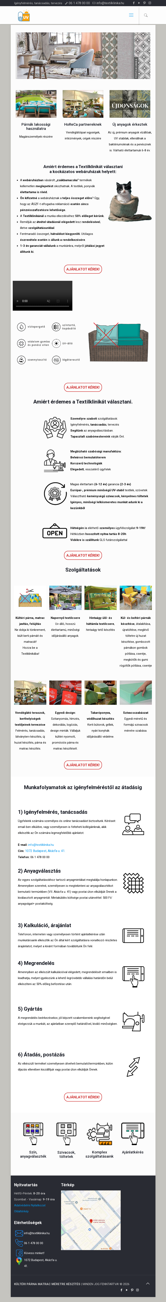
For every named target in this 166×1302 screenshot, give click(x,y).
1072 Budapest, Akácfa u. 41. (45, 851)
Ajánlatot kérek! (83, 269)
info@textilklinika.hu (110, 3)
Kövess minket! (29, 1253)
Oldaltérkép (21, 1211)
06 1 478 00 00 (79, 3)
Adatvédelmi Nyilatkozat (30, 1205)
